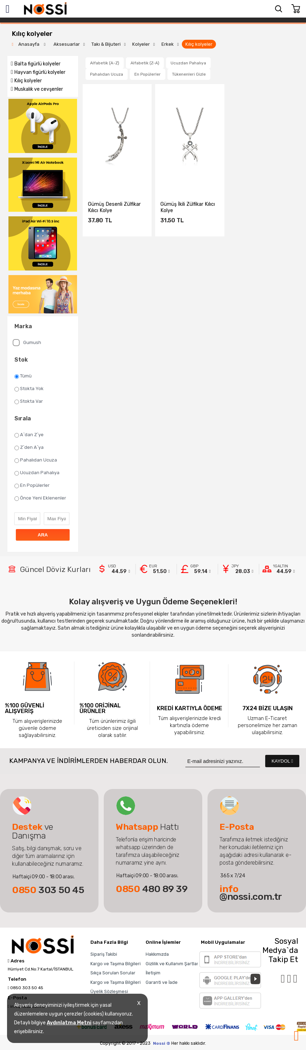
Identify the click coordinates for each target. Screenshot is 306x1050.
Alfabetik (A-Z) (104, 63)
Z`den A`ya (29, 447)
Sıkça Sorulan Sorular (112, 972)
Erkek (167, 44)
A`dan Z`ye (29, 435)
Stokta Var (28, 401)
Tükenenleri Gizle (189, 74)
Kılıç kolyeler (198, 44)
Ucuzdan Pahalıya (36, 473)
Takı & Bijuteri (106, 44)
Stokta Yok (29, 389)
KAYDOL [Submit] (282, 761)
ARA (43, 534)
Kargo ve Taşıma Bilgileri (115, 963)
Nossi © (161, 1043)
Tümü (23, 376)
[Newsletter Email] (222, 761)
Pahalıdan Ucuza (35, 460)
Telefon (17, 979)
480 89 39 (152, 889)
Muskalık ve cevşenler (38, 89)
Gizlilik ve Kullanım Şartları (172, 963)
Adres (16, 961)
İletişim (153, 972)
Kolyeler (141, 44)
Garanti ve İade (162, 982)
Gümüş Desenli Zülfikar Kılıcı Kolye (114, 207)
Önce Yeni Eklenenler (40, 498)
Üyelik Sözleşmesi (109, 991)
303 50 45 (48, 890)
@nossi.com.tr (250, 892)
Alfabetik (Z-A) (144, 63)
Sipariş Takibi (103, 954)
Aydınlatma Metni (69, 1023)
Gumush (27, 342)
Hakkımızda (157, 954)
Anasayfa (29, 44)
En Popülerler (32, 485)
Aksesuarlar (66, 44)
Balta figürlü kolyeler (37, 64)
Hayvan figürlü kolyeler (39, 72)
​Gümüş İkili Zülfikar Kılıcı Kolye (187, 207)
